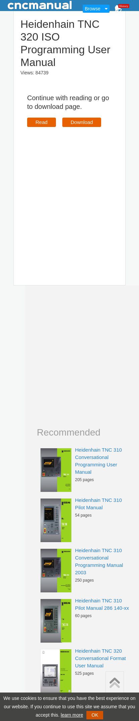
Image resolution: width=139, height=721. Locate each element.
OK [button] (94, 715)
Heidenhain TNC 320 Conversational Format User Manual (100, 658)
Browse (92, 8)
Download (82, 122)
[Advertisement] (63, 196)
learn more (72, 715)
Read (42, 122)
